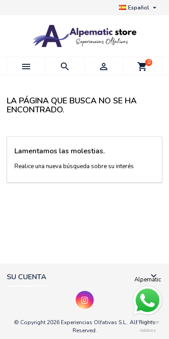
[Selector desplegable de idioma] (139, 7)
